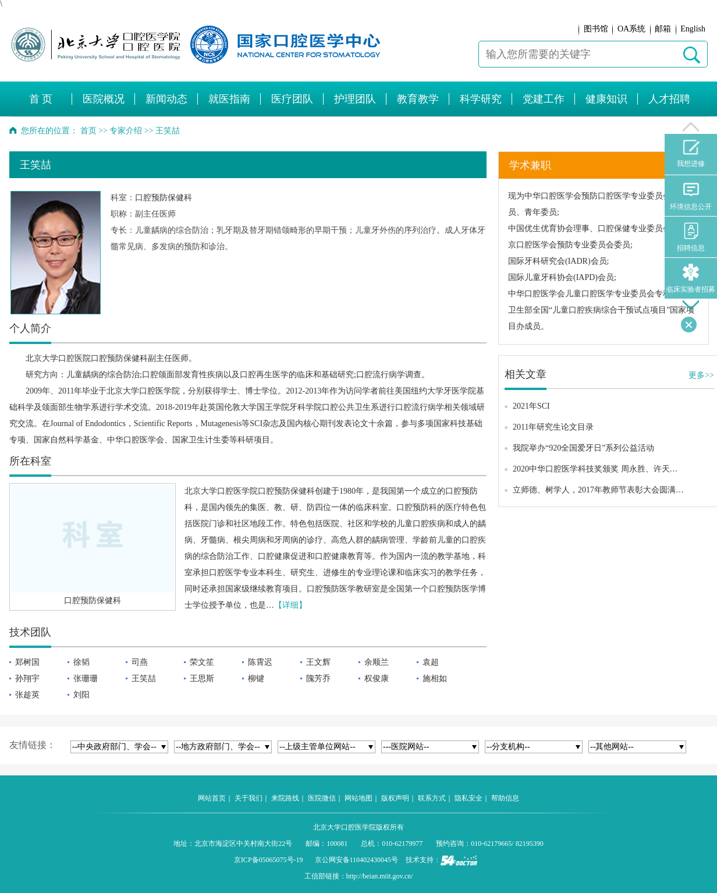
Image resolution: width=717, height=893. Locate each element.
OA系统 (631, 28)
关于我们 (248, 798)
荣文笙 (202, 662)
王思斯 (202, 678)
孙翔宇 (27, 678)
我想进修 (691, 154)
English (692, 28)
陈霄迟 (260, 662)
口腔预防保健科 (163, 197)
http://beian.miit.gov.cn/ (379, 876)
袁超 (431, 662)
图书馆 (596, 28)
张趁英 (27, 694)
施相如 (435, 678)
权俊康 (376, 678)
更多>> (701, 375)
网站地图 (358, 798)
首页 (88, 130)
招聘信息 (691, 237)
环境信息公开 (691, 196)
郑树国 (27, 662)
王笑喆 (144, 678)
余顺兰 (376, 662)
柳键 (256, 678)
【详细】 (290, 605)
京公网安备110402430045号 (357, 860)
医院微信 (322, 798)
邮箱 (663, 28)
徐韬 (81, 662)
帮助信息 (505, 798)
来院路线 (285, 798)
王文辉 (318, 662)
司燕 (140, 662)
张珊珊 (85, 678)
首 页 (41, 99)
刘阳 (81, 694)
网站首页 (212, 798)
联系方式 (432, 798)
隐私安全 (468, 798)
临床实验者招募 (690, 278)
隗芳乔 (318, 678)
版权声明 (395, 798)
